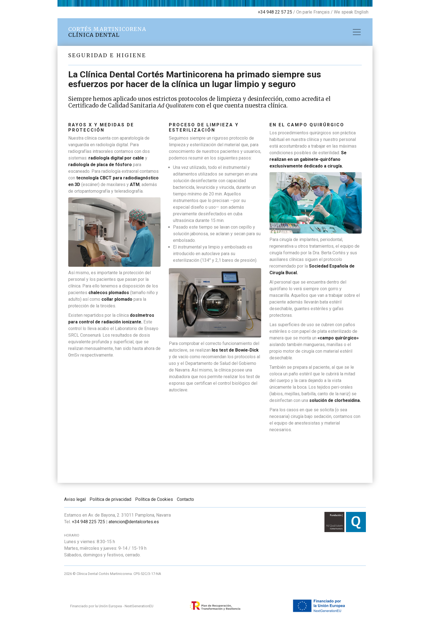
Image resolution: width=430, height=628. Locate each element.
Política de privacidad (110, 499)
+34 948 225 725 (88, 521)
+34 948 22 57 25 (275, 12)
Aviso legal (75, 499)
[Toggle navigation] (357, 32)
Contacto (185, 499)
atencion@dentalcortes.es (134, 521)
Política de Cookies (154, 499)
